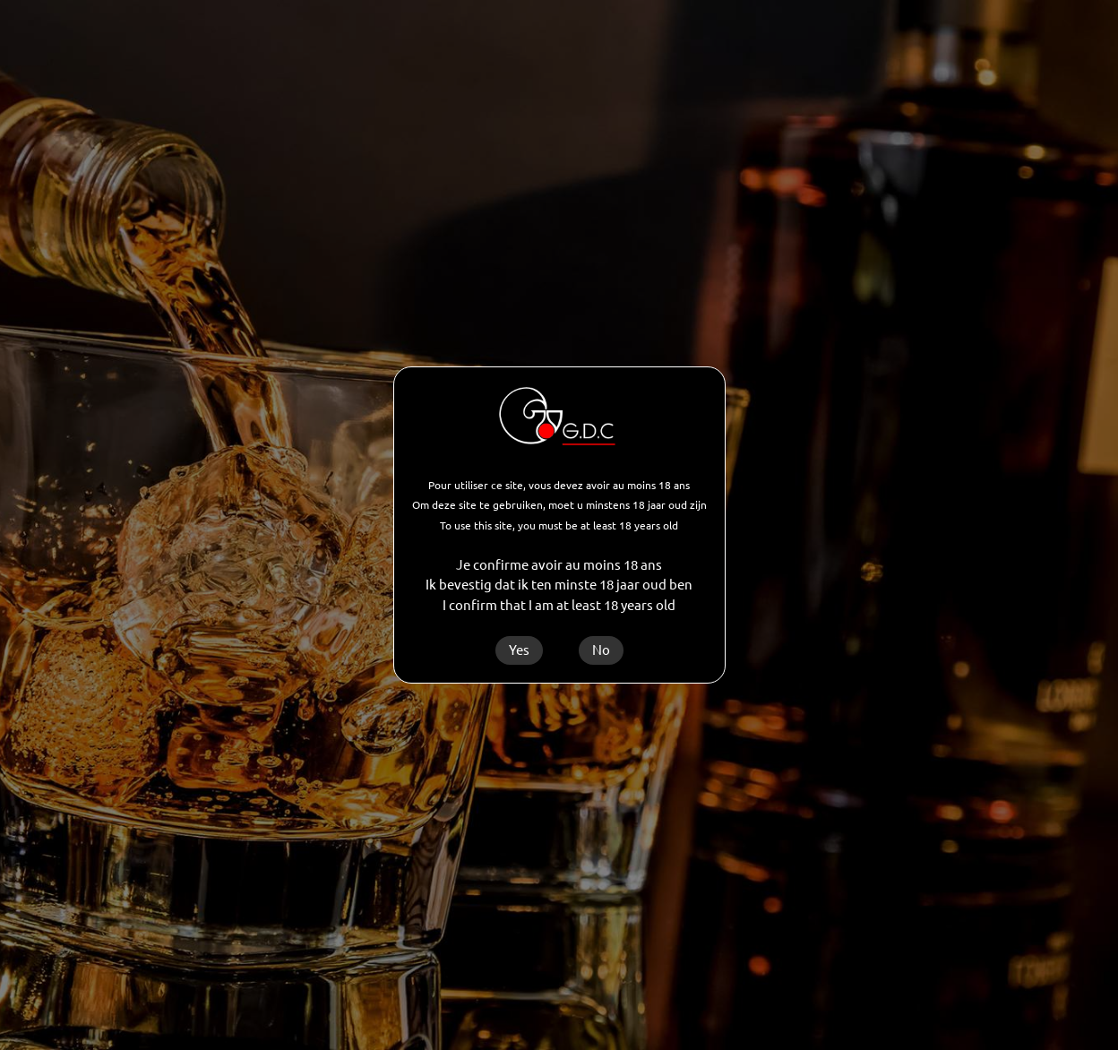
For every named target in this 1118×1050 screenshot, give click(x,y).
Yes (519, 650)
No (601, 650)
